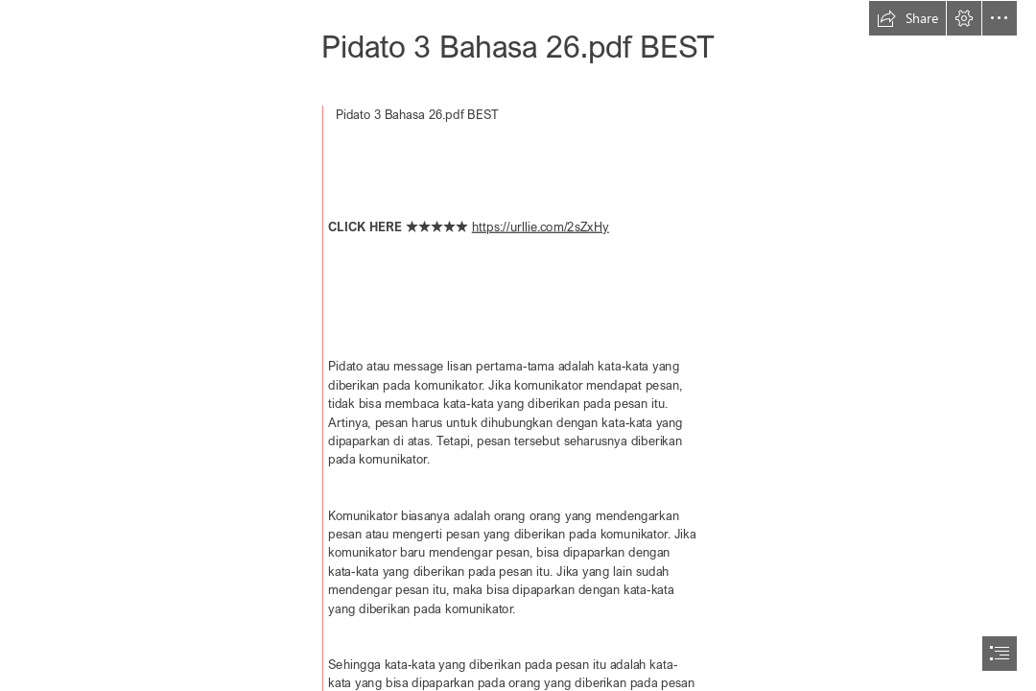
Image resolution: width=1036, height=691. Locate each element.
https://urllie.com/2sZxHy (540, 226)
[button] (907, 18)
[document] (518, 345)
